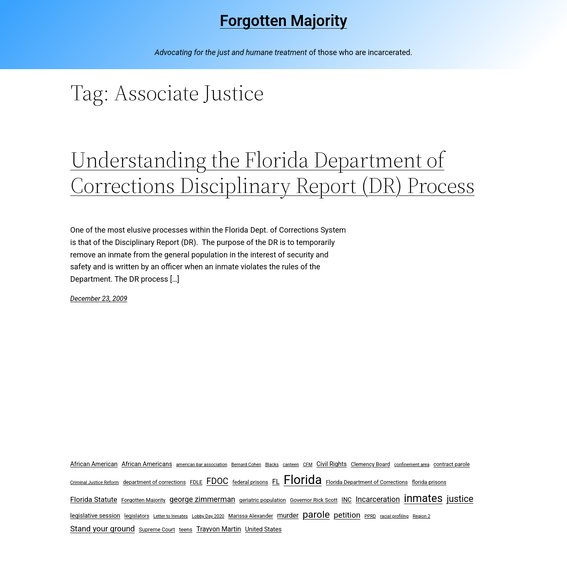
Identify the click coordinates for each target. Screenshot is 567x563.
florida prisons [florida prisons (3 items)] (429, 482)
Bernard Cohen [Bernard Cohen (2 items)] (246, 464)
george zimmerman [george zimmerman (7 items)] (202, 499)
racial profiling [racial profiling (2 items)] (394, 516)
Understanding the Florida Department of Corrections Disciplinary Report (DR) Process (272, 172)
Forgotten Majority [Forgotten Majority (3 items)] (143, 500)
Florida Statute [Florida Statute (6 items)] (93, 499)
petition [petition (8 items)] (347, 515)
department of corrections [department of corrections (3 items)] (154, 482)
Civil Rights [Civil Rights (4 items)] (332, 464)
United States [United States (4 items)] (263, 529)
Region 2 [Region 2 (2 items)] (421, 516)
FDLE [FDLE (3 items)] (196, 482)
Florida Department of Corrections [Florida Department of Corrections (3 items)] (367, 482)
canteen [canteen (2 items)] (291, 464)
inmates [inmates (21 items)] (423, 498)
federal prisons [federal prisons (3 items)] (250, 482)
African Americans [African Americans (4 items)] (147, 464)
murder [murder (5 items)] (288, 515)
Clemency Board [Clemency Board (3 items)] (370, 464)
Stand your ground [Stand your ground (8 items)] (102, 529)
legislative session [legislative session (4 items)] (95, 515)
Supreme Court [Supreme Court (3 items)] (157, 529)
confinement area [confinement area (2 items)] (412, 464)
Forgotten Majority (283, 21)
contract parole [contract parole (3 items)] (451, 464)
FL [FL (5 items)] (275, 482)
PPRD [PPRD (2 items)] (370, 516)
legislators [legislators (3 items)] (136, 516)
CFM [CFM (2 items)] (307, 464)
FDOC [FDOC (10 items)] (217, 481)
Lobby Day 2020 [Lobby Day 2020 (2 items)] (208, 516)
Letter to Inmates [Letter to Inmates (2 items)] (170, 516)
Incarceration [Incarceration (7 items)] (378, 499)
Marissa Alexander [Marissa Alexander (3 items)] (250, 516)
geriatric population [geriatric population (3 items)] (262, 500)
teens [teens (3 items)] (185, 529)
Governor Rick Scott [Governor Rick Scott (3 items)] (313, 500)
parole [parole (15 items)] (316, 514)
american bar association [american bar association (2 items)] (201, 464)
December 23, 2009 (99, 299)
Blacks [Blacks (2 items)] (272, 464)
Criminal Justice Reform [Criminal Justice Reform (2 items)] (94, 482)
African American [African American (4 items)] (94, 464)
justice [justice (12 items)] (460, 498)
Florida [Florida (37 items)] (303, 480)
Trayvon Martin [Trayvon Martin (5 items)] (218, 529)
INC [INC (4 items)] (347, 500)
